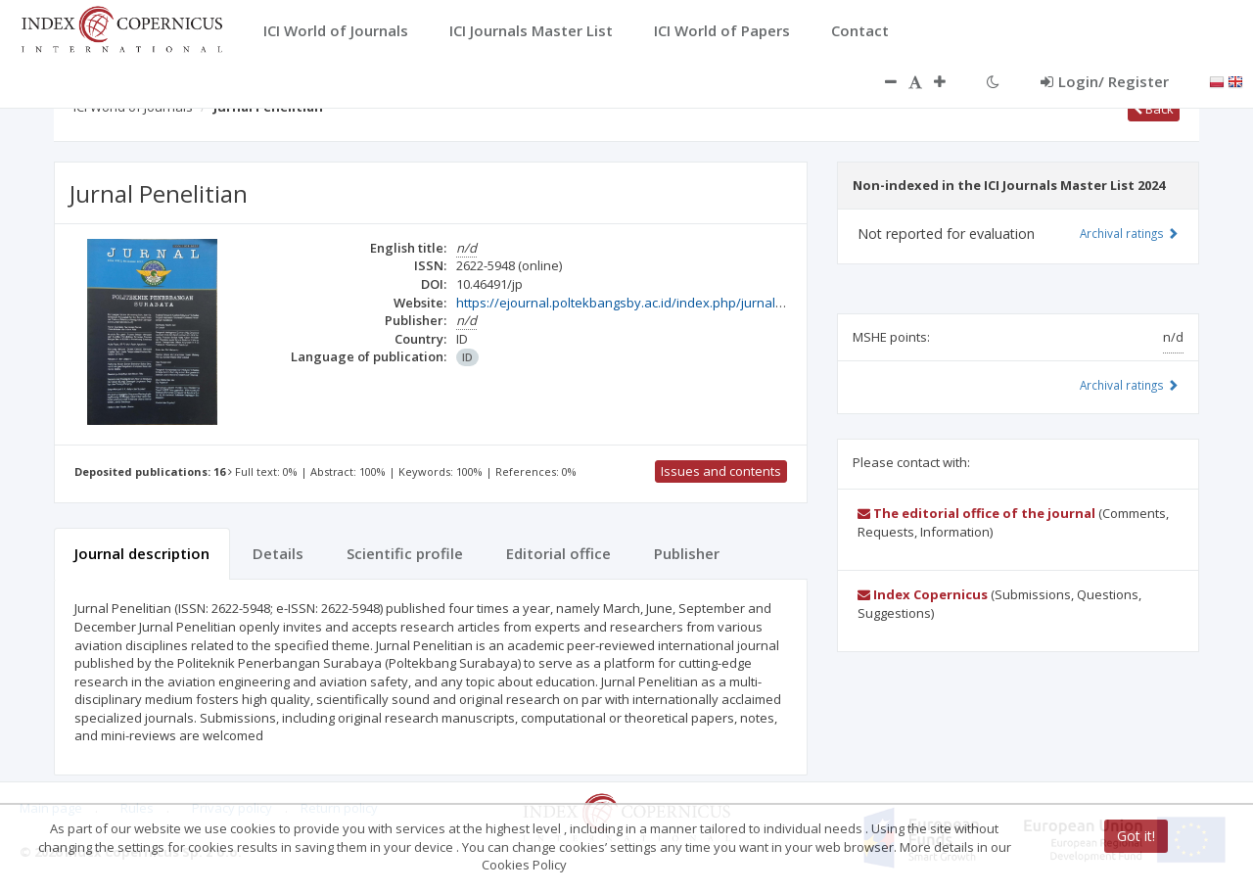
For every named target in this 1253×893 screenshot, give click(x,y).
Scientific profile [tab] (405, 553)
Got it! (1136, 835)
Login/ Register (1105, 81)
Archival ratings (1129, 233)
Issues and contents (721, 471)
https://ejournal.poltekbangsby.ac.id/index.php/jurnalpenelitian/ (648, 302)
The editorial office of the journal (976, 513)
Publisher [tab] (686, 553)
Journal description (141, 553)
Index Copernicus (923, 594)
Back (1154, 109)
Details (278, 553)
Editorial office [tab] (558, 553)
